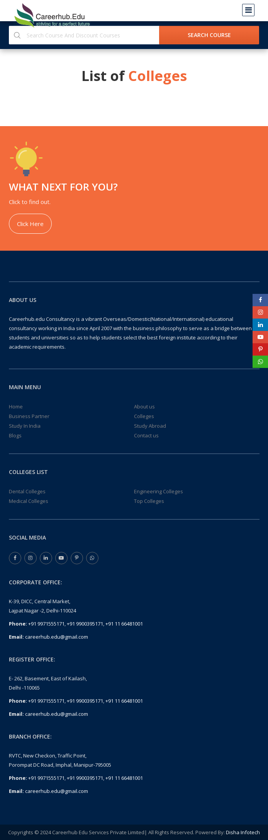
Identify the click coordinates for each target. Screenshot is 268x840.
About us (144, 406)
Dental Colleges (27, 491)
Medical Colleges (28, 501)
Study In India (25, 425)
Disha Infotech (243, 832)
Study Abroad (150, 425)
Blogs (15, 435)
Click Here (30, 224)
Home (16, 406)
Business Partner (29, 416)
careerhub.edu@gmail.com (56, 636)
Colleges (144, 416)
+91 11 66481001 (124, 623)
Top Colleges (149, 501)
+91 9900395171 (85, 623)
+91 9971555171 (46, 623)
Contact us (146, 435)
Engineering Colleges (158, 491)
